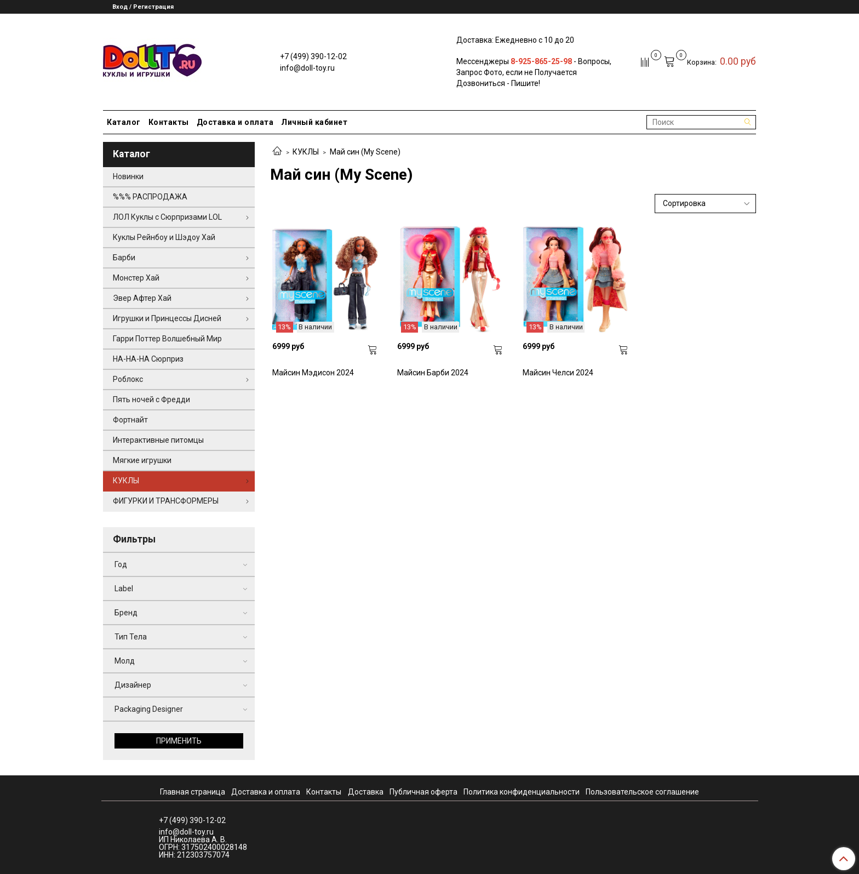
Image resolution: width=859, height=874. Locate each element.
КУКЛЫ (306, 151)
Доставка (365, 791)
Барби (124, 257)
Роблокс (128, 379)
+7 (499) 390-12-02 (313, 56)
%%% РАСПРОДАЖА (150, 196)
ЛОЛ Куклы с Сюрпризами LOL (167, 217)
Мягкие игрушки (142, 460)
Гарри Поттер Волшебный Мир (167, 338)
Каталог (124, 122)
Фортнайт (130, 419)
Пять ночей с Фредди (151, 399)
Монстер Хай (136, 277)
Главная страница (192, 791)
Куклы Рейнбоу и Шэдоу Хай (164, 237)
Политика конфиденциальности (521, 791)
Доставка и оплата (235, 122)
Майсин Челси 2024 (558, 372)
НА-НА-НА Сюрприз (148, 359)
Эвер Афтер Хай (142, 298)
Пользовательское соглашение (642, 791)
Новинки (128, 176)
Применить (179, 740)
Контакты (168, 122)
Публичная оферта (423, 791)
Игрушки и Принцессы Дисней (167, 318)
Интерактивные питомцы (158, 440)
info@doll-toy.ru (307, 68)
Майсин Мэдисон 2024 (313, 372)
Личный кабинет (314, 122)
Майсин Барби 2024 (432, 372)
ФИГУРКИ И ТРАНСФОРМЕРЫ (166, 500)
